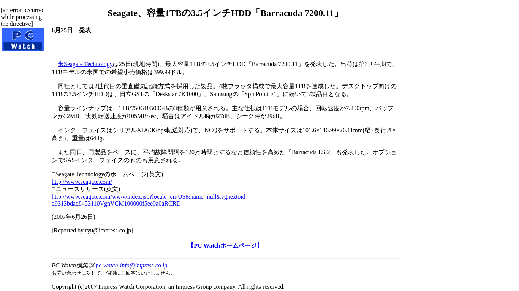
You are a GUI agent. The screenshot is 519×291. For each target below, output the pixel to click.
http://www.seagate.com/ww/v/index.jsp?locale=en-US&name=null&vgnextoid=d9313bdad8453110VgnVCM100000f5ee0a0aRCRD (150, 200)
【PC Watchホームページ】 (225, 245)
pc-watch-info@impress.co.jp (131, 265)
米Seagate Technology (85, 64)
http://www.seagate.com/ (82, 182)
